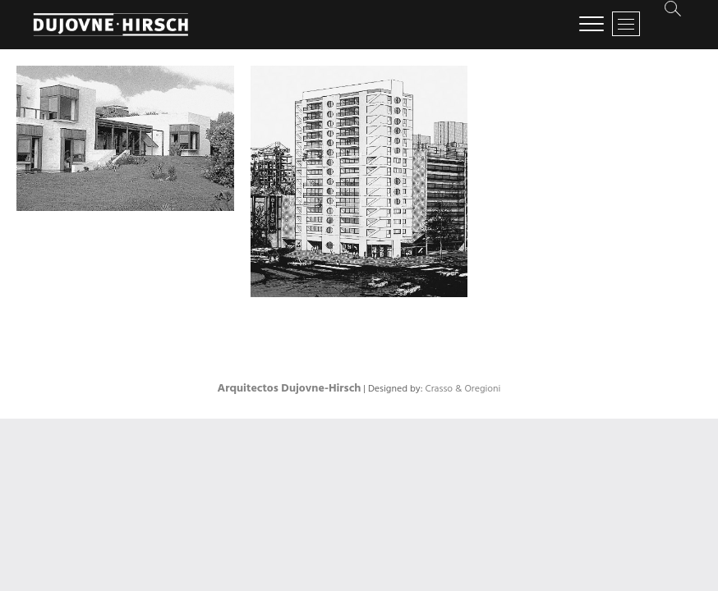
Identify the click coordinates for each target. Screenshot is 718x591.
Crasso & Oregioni (462, 389)
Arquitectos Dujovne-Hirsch (289, 388)
